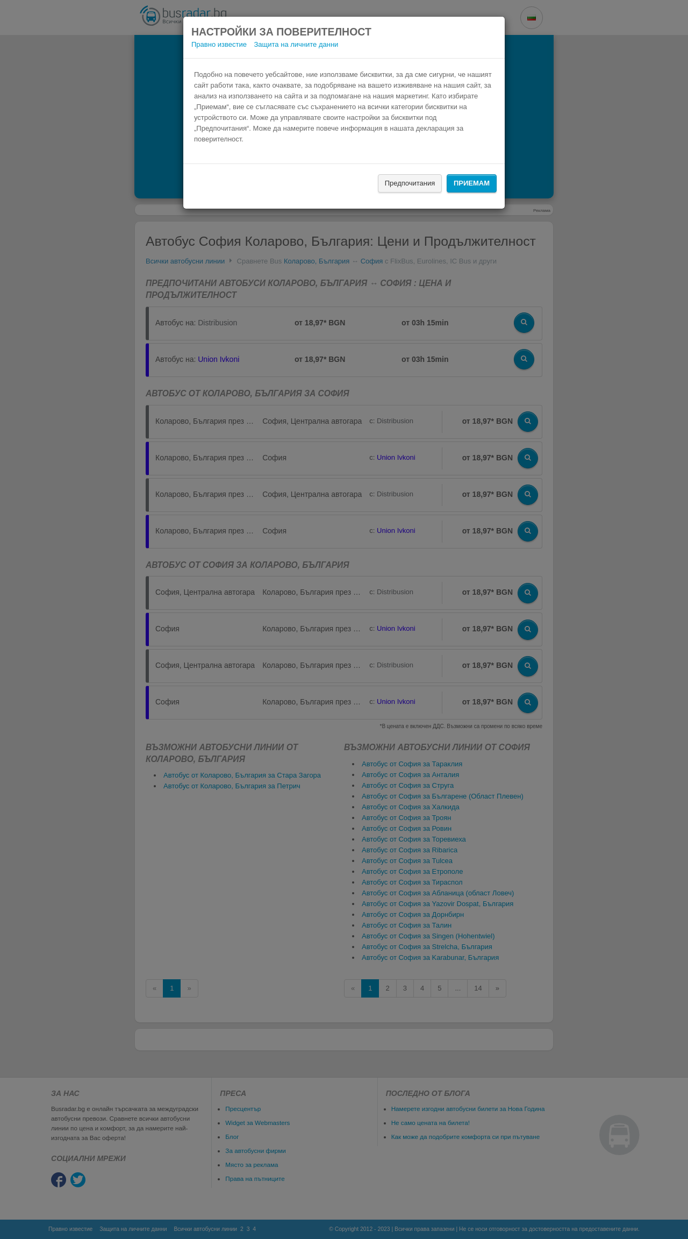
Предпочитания (410, 183)
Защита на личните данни (296, 44)
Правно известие (219, 44)
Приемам (472, 183)
